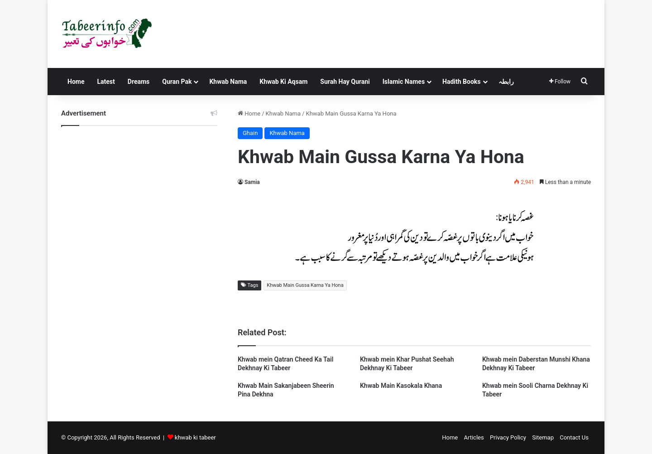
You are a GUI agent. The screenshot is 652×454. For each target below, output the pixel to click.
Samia (252, 182)
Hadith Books (461, 81)
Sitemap (543, 437)
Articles (474, 437)
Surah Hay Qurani (344, 81)
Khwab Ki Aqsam (283, 81)
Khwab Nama (228, 81)
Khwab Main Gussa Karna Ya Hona (305, 285)
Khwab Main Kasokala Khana (401, 385)
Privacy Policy (508, 437)
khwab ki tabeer (195, 437)
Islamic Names (404, 81)
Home (75, 81)
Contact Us (574, 437)
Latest (106, 81)
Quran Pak (177, 81)
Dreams (138, 81)
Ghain (250, 133)
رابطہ (506, 81)
